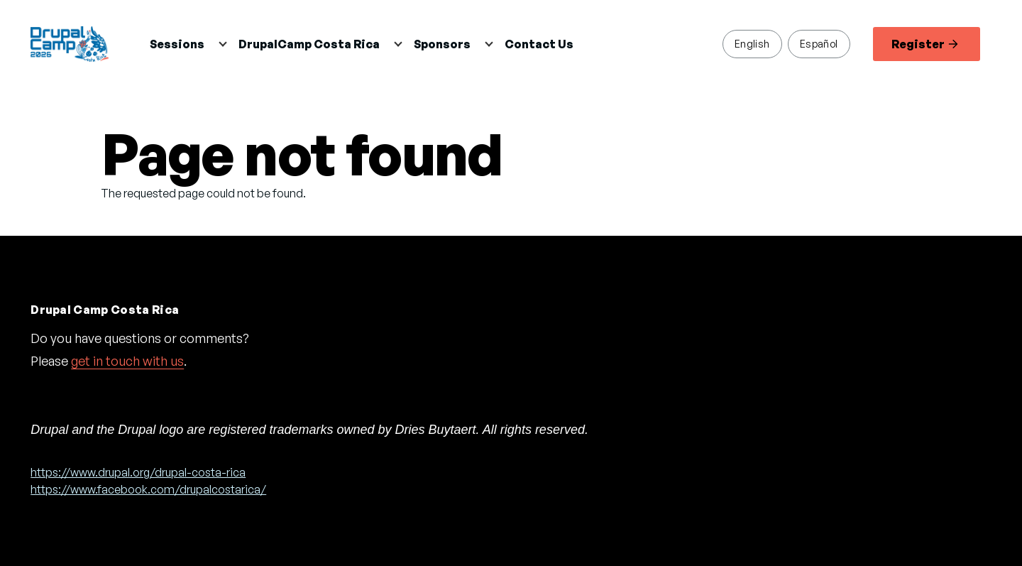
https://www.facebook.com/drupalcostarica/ (148, 489)
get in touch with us (127, 361)
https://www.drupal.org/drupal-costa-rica (138, 472)
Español (819, 43)
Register (924, 44)
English (752, 43)
